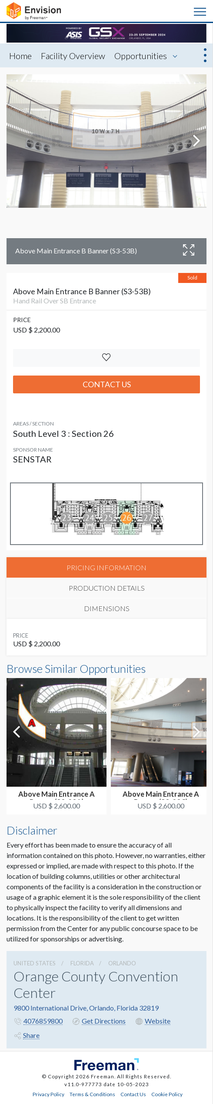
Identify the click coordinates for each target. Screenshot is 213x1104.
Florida (82, 963)
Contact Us (107, 384)
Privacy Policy (48, 1094)
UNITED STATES (34, 963)
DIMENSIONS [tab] (107, 608)
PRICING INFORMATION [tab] (106, 567)
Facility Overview (73, 55)
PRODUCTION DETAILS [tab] (107, 588)
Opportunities (140, 55)
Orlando (122, 963)
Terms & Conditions (92, 1094)
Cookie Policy (167, 1094)
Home (20, 55)
